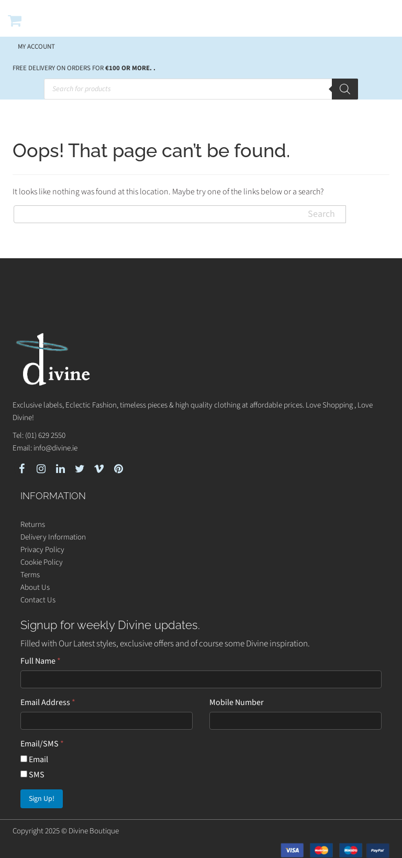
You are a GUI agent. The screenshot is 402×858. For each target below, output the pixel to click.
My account (36, 46)
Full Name (40, 661)
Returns (32, 524)
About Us (35, 587)
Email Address (47, 702)
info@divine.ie (55, 448)
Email (34, 759)
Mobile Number (236, 702)
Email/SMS (42, 744)
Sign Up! (41, 799)
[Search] (345, 89)
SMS (32, 774)
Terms (30, 574)
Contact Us (37, 600)
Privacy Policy (42, 549)
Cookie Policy (41, 562)
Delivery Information (53, 537)
